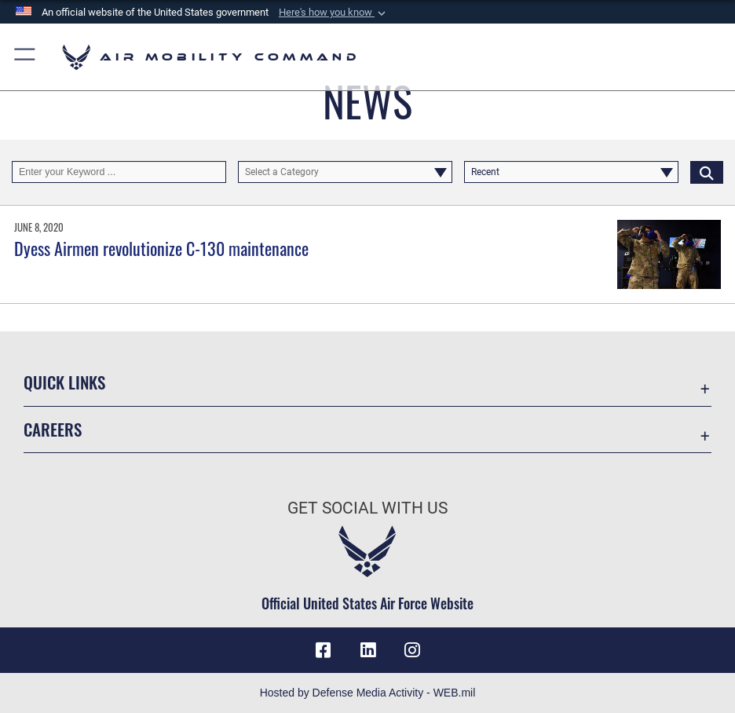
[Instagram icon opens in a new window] (412, 650)
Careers (53, 429)
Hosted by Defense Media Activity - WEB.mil (368, 692)
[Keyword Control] (119, 172)
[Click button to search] (706, 172)
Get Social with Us (367, 507)
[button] (334, 12)
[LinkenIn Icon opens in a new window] (367, 650)
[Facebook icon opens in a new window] (323, 650)
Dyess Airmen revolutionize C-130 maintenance (161, 248)
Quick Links (64, 382)
